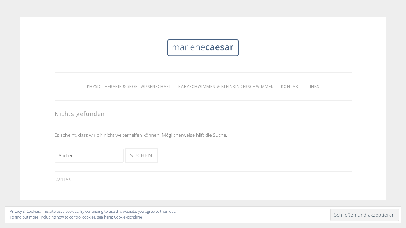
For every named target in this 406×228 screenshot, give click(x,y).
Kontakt (291, 86)
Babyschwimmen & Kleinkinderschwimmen (226, 86)
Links (313, 86)
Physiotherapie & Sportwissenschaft (129, 86)
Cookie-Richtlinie (128, 217)
